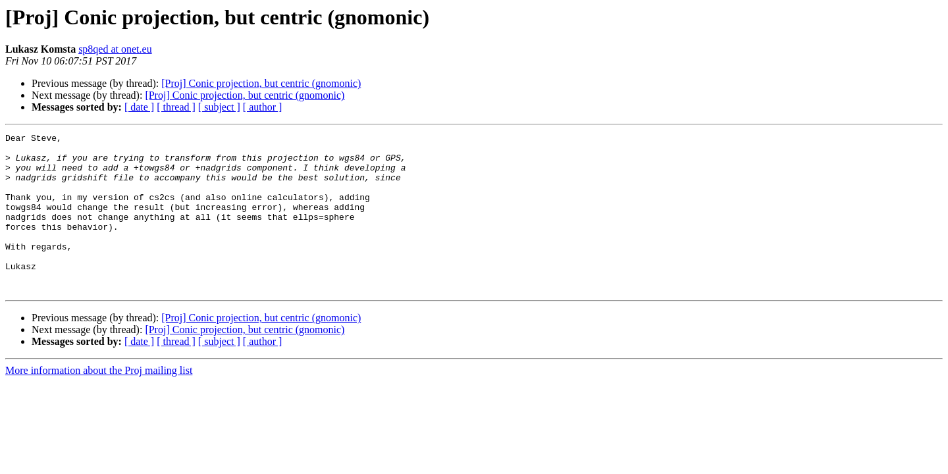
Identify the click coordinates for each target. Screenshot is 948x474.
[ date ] (139, 107)
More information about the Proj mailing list (98, 402)
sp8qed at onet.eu (115, 49)
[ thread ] (176, 107)
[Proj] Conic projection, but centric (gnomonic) (261, 83)
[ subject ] (219, 107)
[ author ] (262, 107)
